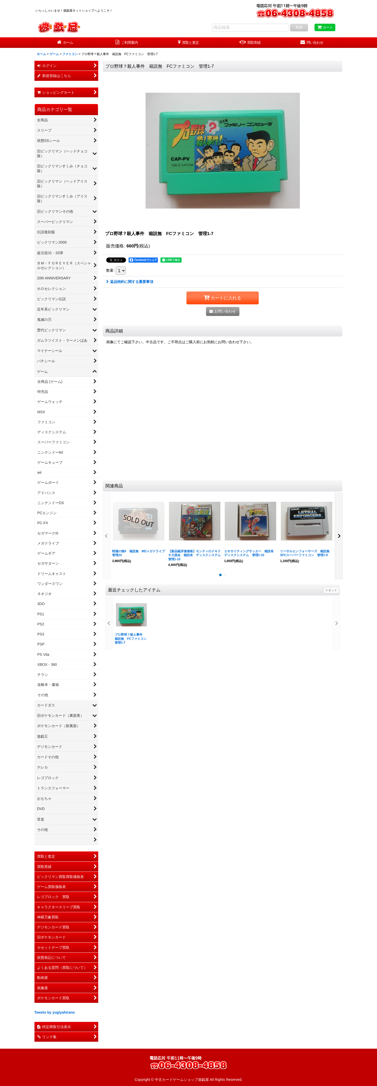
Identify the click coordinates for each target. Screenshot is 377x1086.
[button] (106, 536)
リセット (331, 590)
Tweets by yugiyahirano (54, 1012)
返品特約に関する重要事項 (129, 282)
